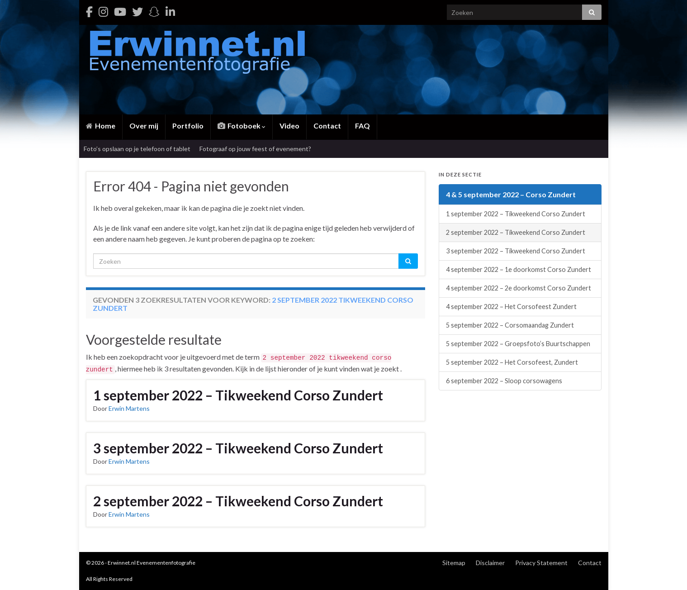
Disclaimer (490, 562)
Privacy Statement (541, 562)
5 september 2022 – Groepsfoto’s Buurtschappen (518, 343)
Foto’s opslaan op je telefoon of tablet (137, 148)
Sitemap (453, 562)
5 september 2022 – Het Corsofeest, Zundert (512, 362)
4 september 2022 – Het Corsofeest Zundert (511, 306)
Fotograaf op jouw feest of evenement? (255, 148)
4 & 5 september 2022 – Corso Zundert (511, 194)
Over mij (143, 125)
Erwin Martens (129, 408)
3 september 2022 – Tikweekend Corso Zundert (238, 448)
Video (289, 125)
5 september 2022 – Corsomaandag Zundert (510, 325)
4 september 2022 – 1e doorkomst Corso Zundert (518, 269)
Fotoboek (241, 125)
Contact (327, 125)
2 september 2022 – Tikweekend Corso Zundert (238, 501)
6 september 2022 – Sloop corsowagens (504, 381)
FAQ (362, 125)
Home (100, 125)
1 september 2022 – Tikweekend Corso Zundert (238, 395)
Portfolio (188, 125)
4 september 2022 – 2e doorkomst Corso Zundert (518, 288)
